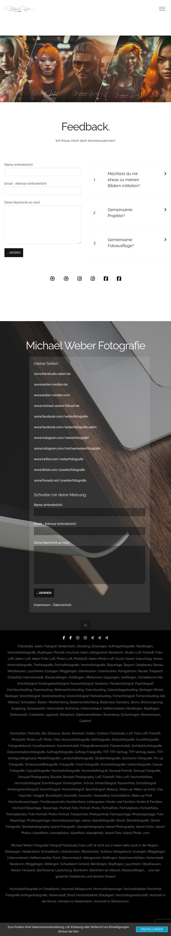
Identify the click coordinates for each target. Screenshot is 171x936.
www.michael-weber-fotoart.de (56, 399)
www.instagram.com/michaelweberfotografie (67, 442)
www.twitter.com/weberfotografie (58, 452)
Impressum (42, 605)
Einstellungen (152, 929)
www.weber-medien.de (51, 378)
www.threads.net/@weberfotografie (60, 474)
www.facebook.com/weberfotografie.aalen (65, 420)
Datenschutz (62, 605)
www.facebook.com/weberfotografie (61, 410)
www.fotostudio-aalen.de (52, 367)
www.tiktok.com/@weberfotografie (59, 463)
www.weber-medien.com (52, 388)
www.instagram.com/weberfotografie (61, 431)
